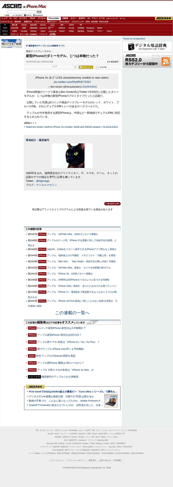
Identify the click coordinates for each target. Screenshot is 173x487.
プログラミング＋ (101, 447)
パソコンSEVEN (52, 25)
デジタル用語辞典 (82, 450)
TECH (32, 18)
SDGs (88, 22)
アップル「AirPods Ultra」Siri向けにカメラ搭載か (72, 234)
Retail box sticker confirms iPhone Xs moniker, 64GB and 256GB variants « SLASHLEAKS (72, 127)
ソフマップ (43, 34)
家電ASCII (28, 22)
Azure (43, 31)
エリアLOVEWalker (49, 453)
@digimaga (42, 181)
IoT (15, 18)
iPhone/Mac (35, 6)
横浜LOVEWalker (63, 453)
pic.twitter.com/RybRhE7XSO (72, 81)
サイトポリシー (57, 460)
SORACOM (77, 443)
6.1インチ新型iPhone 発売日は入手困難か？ (61, 328)
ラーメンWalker (34, 453)
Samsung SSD (52, 443)
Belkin (99, 28)
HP (81, 25)
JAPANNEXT (33, 34)
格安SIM (18, 22)
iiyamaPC (33, 25)
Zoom (109, 31)
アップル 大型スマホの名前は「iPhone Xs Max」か (65, 369)
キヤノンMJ (24, 34)
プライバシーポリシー (76, 460)
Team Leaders (88, 447)
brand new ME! (102, 440)
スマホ (102, 18)
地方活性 (94, 22)
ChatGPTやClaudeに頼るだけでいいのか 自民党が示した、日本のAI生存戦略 (72, 405)
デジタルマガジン (46, 184)
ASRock (62, 28)
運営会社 (92, 460)
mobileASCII (95, 450)
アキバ (95, 18)
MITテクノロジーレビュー (110, 450)
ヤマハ (99, 31)
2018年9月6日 (89, 86)
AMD (24, 28)
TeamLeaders (64, 22)
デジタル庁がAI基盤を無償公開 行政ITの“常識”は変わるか (61, 396)
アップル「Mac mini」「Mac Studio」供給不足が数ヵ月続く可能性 (81, 261)
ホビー (73, 18)
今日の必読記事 (57, 450)
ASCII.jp (12, 6)
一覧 (74, 67)
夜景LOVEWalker (93, 453)
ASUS (71, 25)
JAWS (14, 31)
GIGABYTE (43, 28)
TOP (37, 430)
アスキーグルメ (40, 22)
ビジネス (23, 18)
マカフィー (15, 34)
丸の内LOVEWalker (122, 453)
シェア (54, 66)
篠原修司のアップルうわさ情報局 (43, 46)
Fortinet (90, 31)
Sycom (43, 25)
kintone (34, 31)
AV (88, 18)
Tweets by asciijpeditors (134, 38)
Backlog (81, 31)
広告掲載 (117, 460)
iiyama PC (82, 434)
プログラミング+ (78, 22)
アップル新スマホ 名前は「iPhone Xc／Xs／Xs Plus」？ (68, 341)
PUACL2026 (103, 22)
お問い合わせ (105, 460)
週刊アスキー (52, 22)
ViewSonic (90, 28)
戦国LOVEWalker (137, 453)
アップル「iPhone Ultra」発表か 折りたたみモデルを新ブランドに (82, 286)
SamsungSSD (50, 28)
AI (11, 18)
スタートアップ (112, 18)
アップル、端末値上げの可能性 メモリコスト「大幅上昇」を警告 (81, 255)
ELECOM (14, 28)
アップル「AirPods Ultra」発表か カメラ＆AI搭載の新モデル (79, 267)
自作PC (82, 18)
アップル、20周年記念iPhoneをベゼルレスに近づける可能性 (78, 279)
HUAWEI (81, 28)
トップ (4, 18)
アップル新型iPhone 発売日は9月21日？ (59, 334)
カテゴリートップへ (110, 203)
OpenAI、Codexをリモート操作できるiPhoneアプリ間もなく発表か (82, 249)
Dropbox (62, 31)
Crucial (71, 28)
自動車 (65, 18)
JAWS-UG (66, 437)
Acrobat (24, 31)
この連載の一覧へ (72, 312)
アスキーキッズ (6, 22)
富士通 (14, 25)
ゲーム (122, 18)
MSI (62, 25)
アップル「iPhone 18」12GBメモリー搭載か (70, 273)
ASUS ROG (33, 28)
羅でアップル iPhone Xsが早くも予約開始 (60, 348)
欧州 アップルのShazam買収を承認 (55, 355)
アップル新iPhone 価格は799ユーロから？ (60, 362)
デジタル (42, 18)
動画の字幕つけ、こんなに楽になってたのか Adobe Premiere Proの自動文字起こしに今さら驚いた (84, 400)
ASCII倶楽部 (164, 18)
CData (71, 31)
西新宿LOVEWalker (78, 453)
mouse (24, 25)
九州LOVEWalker (107, 453)
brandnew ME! (52, 34)
